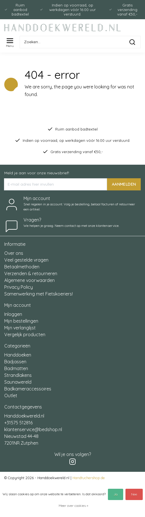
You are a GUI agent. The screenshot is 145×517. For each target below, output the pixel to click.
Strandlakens (18, 375)
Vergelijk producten (24, 334)
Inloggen (13, 314)
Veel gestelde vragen (26, 260)
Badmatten (16, 368)
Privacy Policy (18, 287)
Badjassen (15, 361)
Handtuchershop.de (88, 477)
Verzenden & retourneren (30, 273)
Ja (116, 494)
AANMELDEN (124, 184)
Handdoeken (17, 355)
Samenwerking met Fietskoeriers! (38, 294)
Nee (134, 494)
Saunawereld (17, 382)
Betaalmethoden (21, 267)
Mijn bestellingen (21, 321)
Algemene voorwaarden (29, 280)
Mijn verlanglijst (20, 328)
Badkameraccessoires (27, 389)
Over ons (13, 253)
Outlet (10, 395)
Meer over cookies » (73, 505)
